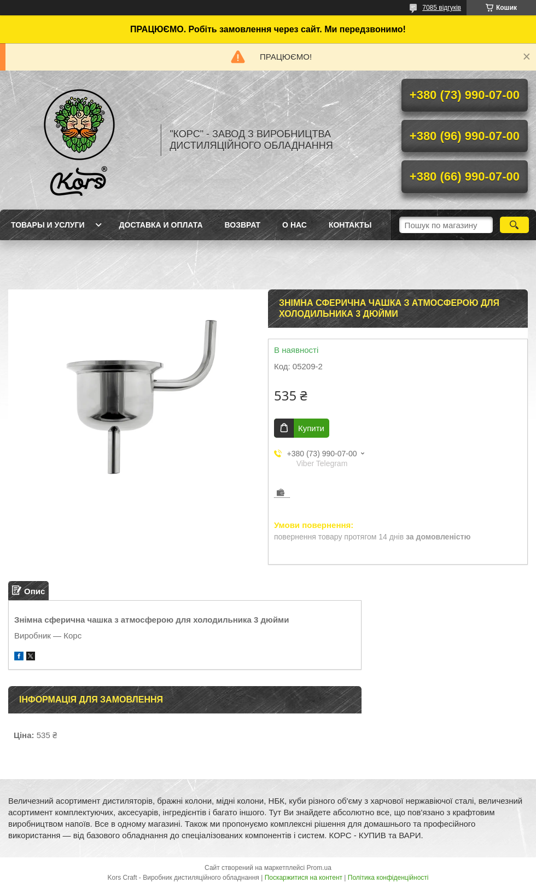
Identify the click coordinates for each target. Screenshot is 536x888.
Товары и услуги (48, 224)
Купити (311, 428)
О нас (294, 224)
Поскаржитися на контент (303, 877)
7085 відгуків (441, 7)
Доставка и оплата (161, 224)
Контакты (350, 224)
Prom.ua (319, 868)
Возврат (243, 224)
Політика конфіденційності (388, 877)
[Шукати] (514, 225)
